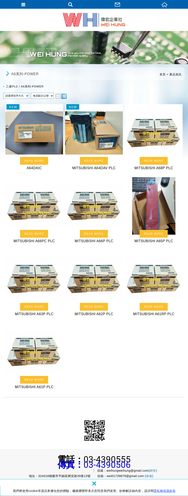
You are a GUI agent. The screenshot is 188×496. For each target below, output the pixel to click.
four (64, 96)
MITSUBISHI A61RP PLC (154, 284)
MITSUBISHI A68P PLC (154, 138)
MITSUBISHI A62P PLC (94, 284)
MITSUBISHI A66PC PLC (34, 211)
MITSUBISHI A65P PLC (154, 211)
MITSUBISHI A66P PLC (94, 211)
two (58, 96)
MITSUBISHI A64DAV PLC (94, 138)
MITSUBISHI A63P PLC (34, 284)
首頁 (163, 74)
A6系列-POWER (32, 86)
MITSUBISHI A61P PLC (34, 357)
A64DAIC (34, 138)
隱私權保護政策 (165, 491)
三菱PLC (12, 86)
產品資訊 (175, 74)
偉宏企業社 (94, 20)
